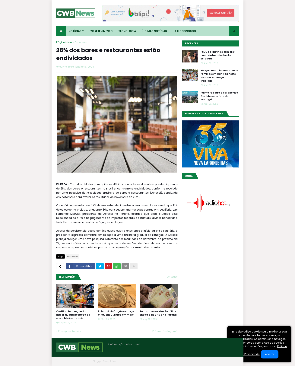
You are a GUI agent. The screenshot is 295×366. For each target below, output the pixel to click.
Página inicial (64, 42)
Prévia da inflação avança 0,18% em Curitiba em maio (116, 313)
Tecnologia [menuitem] (127, 31)
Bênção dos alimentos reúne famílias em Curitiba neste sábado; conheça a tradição (219, 76)
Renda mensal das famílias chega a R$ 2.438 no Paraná (158, 313)
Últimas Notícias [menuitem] (154, 31)
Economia (81, 42)
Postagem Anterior (69, 331)
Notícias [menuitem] (74, 31)
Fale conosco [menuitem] (185, 31)
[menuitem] (61, 31)
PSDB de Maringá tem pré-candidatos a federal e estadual (218, 55)
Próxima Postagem (164, 331)
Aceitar (269, 354)
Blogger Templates (104, 361)
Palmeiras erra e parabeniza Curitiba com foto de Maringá (219, 96)
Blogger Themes (81, 361)
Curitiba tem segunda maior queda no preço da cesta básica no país (73, 315)
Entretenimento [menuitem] (101, 31)
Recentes (191, 43)
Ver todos (172, 276)
